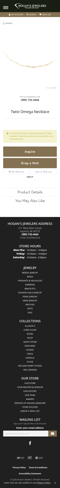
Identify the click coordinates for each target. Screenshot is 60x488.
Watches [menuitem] (30, 304)
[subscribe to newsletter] (52, 434)
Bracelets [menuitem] (30, 288)
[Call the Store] (30, 234)
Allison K (30, 325)
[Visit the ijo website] (20, 457)
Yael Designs (30, 369)
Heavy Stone (30, 341)
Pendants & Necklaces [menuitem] (30, 280)
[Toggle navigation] (5, 7)
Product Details (30, 191)
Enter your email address (30, 427)
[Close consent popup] (55, 483)
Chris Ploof (30, 329)
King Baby (30, 345)
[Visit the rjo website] (29, 457)
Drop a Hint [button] (30, 163)
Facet (30, 337)
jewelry (8, 23)
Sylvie (30, 361)
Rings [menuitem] (30, 276)
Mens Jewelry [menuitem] (30, 300)
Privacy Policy (19, 467)
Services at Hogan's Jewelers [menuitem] (30, 403)
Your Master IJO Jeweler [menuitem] (30, 387)
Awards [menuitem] (30, 399)
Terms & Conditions (38, 467)
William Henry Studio (30, 365)
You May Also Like (30, 200)
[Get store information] (30, 237)
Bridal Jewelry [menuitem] (30, 272)
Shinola (30, 357)
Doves (30, 333)
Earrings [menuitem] (30, 284)
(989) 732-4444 (30, 100)
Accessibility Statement (30, 473)
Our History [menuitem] (30, 391)
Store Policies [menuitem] (30, 407)
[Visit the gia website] (39, 457)
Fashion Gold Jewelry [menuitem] (30, 292)
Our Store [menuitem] (30, 383)
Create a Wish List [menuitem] (30, 411)
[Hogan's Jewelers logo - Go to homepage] (30, 6)
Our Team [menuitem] (30, 395)
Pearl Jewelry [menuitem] (30, 296)
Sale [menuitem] (30, 312)
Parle (30, 353)
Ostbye (30, 349)
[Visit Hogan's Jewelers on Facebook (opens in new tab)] (30, 443)
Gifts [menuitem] (30, 308)
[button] (16, 14)
